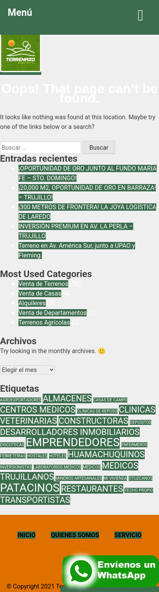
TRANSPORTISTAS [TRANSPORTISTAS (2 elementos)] (35, 500)
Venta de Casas (39, 293)
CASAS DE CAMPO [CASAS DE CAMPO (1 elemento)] (110, 400)
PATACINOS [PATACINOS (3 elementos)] (30, 487)
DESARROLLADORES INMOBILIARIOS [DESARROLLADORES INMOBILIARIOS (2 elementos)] (70, 432)
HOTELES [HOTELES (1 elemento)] (57, 455)
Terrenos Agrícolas (44, 322)
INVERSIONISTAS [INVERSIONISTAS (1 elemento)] (16, 467)
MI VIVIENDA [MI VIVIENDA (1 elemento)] (115, 478)
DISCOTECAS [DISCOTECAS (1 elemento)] (12, 444)
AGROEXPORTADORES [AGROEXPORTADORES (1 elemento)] (20, 400)
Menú (79, 15)
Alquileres (32, 303)
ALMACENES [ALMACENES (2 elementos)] (67, 398)
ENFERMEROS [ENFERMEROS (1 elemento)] (134, 444)
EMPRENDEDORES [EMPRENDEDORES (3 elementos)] (73, 442)
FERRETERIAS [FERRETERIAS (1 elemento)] (13, 455)
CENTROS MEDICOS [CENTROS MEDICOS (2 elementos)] (37, 409)
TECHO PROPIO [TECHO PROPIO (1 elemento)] (138, 490)
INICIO (26, 535)
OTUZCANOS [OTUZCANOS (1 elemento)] (140, 478)
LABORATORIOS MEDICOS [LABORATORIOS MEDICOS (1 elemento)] (57, 467)
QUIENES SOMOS (75, 535)
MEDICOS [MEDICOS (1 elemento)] (91, 467)
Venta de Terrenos (43, 284)
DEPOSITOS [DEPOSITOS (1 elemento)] (140, 422)
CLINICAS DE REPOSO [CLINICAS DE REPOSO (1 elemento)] (97, 411)
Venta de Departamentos (52, 312)
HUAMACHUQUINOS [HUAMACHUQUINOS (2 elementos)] (106, 454)
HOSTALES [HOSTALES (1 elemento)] (37, 455)
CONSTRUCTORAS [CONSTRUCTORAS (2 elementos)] (93, 421)
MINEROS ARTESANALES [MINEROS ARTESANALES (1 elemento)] (78, 478)
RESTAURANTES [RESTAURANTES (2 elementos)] (92, 489)
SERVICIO (127, 535)
